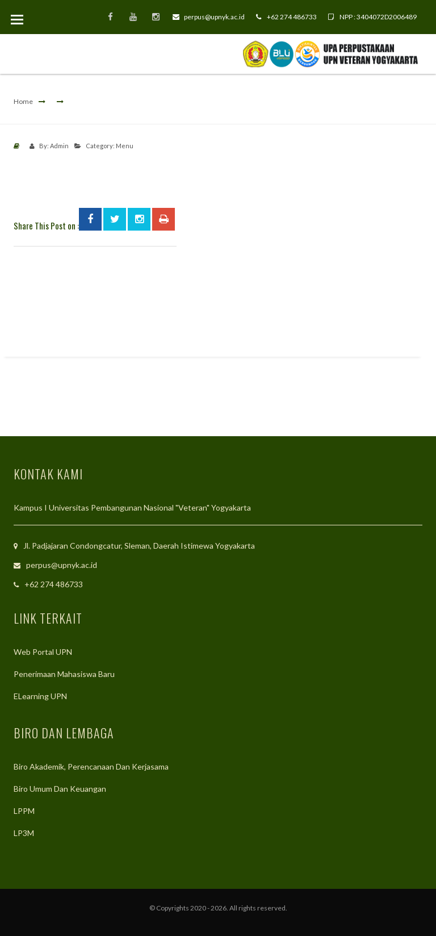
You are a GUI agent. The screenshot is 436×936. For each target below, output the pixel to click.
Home (23, 101)
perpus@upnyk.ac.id (209, 16)
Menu (124, 145)
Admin (59, 145)
